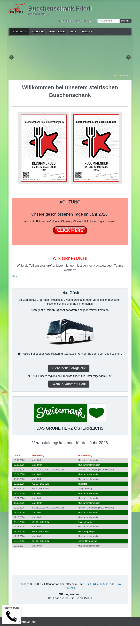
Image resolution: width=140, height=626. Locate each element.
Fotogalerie (57, 31)
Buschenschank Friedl (60, 8)
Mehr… (15, 275)
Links (73, 31)
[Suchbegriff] (108, 21)
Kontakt (87, 31)
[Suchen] (125, 21)
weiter (128, 57)
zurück (11, 57)
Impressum (65, 21)
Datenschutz (84, 21)
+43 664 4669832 (97, 583)
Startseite (19, 31)
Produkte (38, 31)
